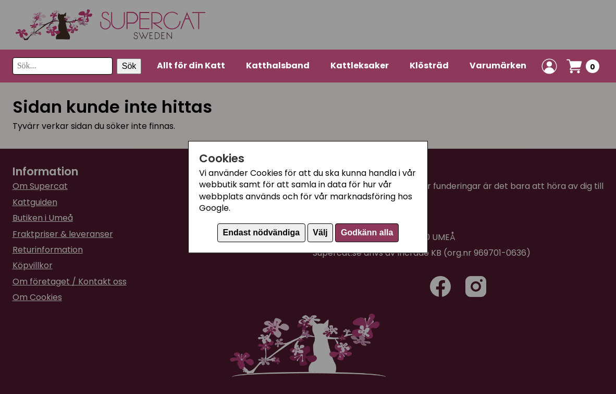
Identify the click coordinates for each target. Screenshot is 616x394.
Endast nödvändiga (261, 232)
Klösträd (429, 65)
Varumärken (498, 65)
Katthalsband (278, 65)
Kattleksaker (359, 65)
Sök (129, 66)
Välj (320, 232)
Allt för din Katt (191, 65)
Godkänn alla (367, 232)
